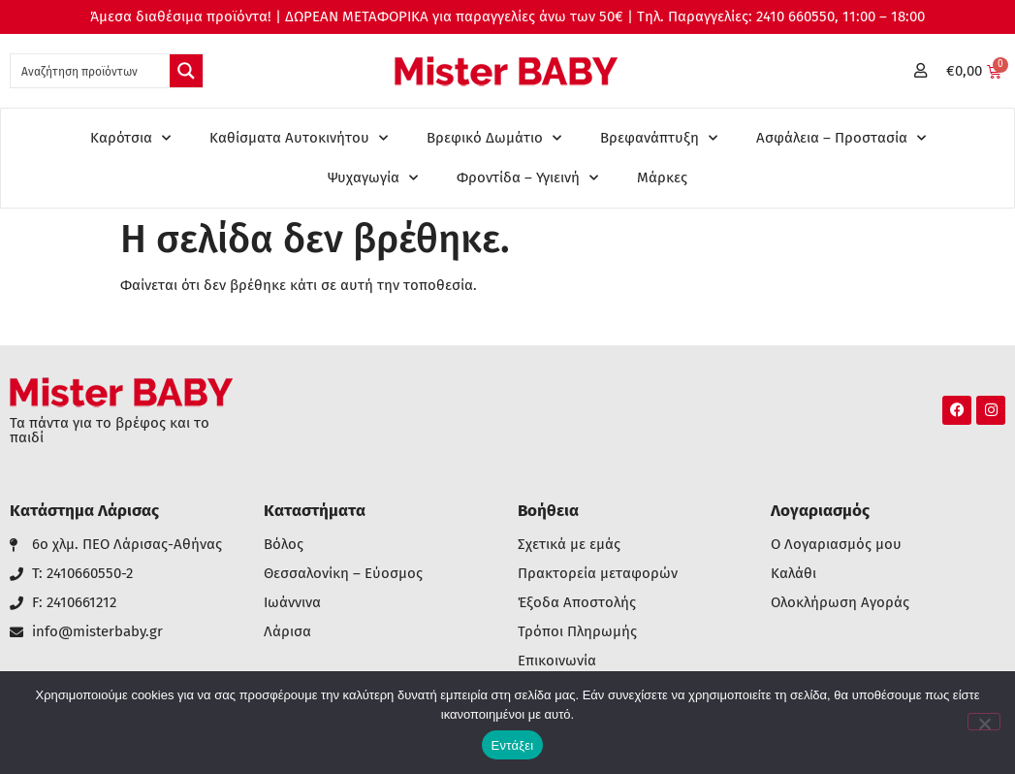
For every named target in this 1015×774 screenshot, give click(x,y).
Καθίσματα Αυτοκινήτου (298, 138)
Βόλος (283, 544)
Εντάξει (513, 745)
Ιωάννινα (292, 603)
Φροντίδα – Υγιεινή (527, 178)
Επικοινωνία (557, 661)
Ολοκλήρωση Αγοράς (840, 603)
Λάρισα (287, 632)
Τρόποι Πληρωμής (577, 632)
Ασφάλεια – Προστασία (841, 138)
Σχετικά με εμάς (569, 544)
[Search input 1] (91, 70)
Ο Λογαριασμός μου (836, 544)
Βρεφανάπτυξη (658, 138)
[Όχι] (983, 721)
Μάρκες (662, 177)
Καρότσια (130, 138)
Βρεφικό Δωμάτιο (494, 138)
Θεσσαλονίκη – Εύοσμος (343, 573)
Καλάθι (793, 573)
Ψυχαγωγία (373, 178)
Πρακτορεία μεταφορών (598, 573)
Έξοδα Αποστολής (577, 603)
